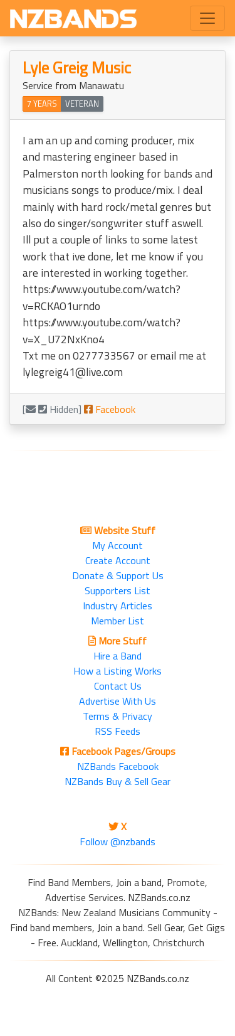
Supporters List (117, 590)
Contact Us (118, 685)
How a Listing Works (117, 670)
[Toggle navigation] (207, 18)
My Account (117, 545)
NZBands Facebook (118, 766)
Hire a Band (117, 655)
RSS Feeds (117, 731)
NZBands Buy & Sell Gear (117, 781)
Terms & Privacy (117, 716)
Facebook (109, 409)
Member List (117, 620)
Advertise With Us (117, 700)
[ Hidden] (52, 409)
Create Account (117, 560)
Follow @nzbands (117, 841)
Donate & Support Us (118, 575)
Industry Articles (117, 605)
